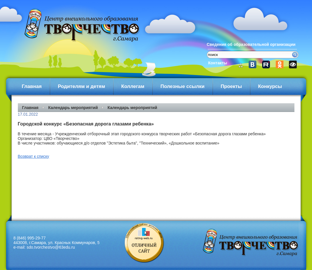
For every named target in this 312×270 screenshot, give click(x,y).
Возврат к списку (33, 156)
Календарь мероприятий (73, 107)
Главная (32, 86)
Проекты (231, 86)
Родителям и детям (81, 86)
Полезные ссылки (182, 86)
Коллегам (132, 86)
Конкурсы (270, 86)
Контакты (217, 63)
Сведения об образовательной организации (251, 44)
